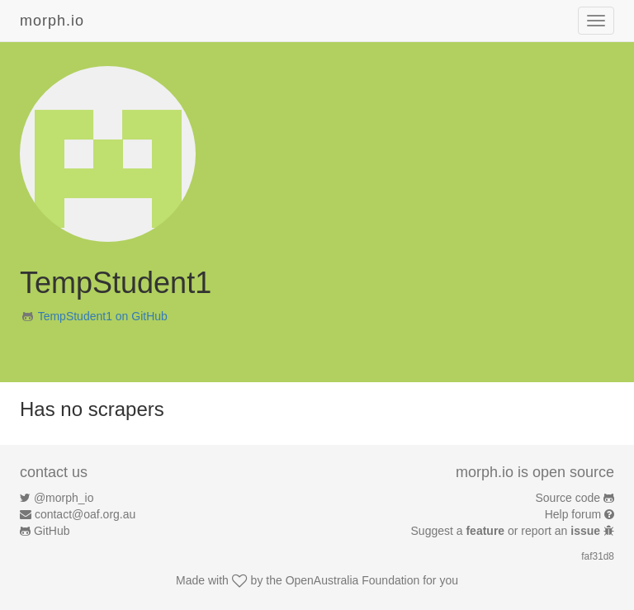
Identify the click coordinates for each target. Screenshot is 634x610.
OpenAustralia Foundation (353, 580)
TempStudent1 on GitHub (103, 316)
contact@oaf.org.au (85, 514)
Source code (568, 497)
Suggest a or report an (507, 530)
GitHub (52, 530)
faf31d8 (597, 556)
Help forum (573, 514)
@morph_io (64, 497)
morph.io (52, 20)
